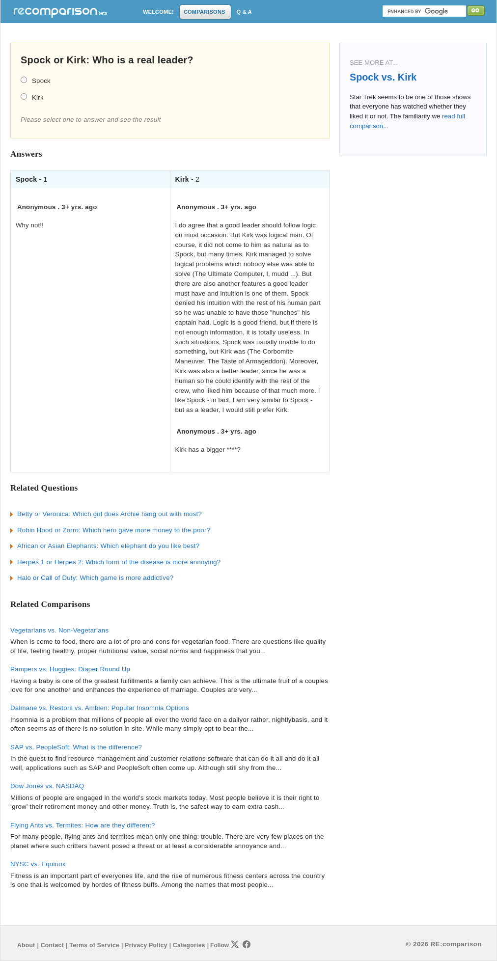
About (26, 945)
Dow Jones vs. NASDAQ (47, 786)
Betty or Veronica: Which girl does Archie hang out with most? (109, 514)
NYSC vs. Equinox (38, 864)
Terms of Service (94, 945)
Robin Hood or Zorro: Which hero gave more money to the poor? (113, 530)
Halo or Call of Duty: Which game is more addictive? (95, 577)
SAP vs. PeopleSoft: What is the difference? (76, 747)
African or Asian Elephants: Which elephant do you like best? (108, 545)
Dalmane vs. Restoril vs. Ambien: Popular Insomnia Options (99, 708)
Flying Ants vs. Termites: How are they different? (82, 825)
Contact (52, 945)
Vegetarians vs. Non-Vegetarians (59, 630)
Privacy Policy (146, 945)
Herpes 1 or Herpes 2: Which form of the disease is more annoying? (119, 562)
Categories (189, 945)
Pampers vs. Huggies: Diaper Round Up (70, 669)
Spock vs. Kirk (383, 77)
